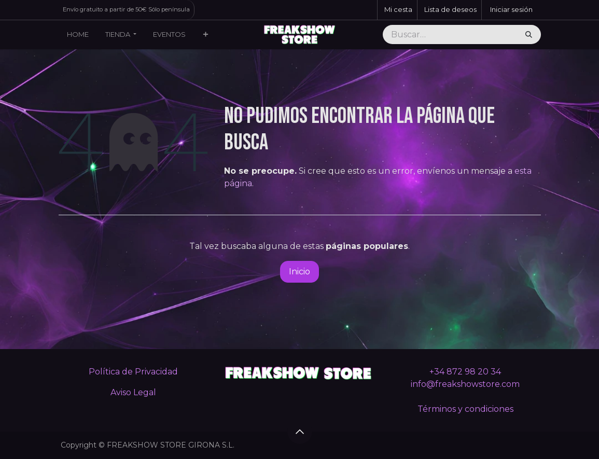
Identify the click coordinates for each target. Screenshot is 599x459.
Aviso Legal (133, 392)
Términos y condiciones (465, 409)
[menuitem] (78, 34)
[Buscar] (529, 35)
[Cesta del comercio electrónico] (397, 10)
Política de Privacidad (133, 372)
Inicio (299, 271)
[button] (299, 431)
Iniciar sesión (511, 9)
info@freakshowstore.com (465, 384)
